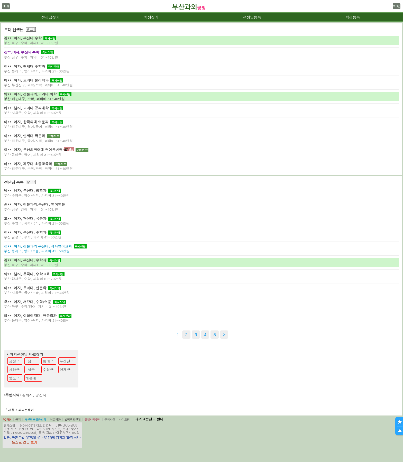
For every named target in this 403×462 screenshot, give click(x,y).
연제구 (65, 369)
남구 (31, 361)
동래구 (48, 361)
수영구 (48, 369)
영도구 (14, 378)
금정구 (14, 361)
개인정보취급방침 (35, 419)
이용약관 (55, 419)
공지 (18, 419)
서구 (31, 369)
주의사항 (109, 419)
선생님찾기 (50, 17)
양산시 (40, 395)
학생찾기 (151, 17)
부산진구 (66, 361)
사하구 (14, 369)
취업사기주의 (92, 419)
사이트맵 (124, 419)
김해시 (27, 395)
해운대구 (32, 378)
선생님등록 (252, 17)
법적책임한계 (73, 419)
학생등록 (352, 17)
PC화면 (7, 419)
